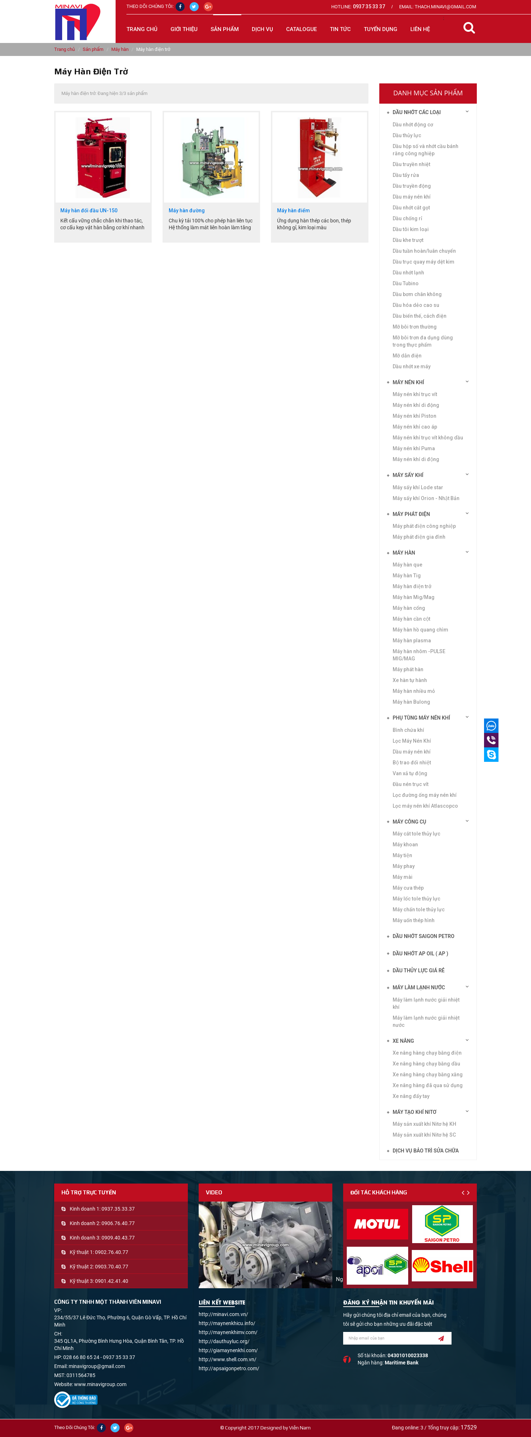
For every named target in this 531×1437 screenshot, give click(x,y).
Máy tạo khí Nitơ (414, 1112)
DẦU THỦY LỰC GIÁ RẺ (419, 970)
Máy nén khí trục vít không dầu (428, 437)
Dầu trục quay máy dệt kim (423, 262)
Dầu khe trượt (408, 240)
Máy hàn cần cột (411, 619)
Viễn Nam (300, 1428)
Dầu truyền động (412, 186)
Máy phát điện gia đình (419, 537)
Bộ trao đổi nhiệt (412, 762)
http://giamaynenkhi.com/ (228, 1350)
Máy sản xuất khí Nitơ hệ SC (424, 1135)
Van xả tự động (410, 773)
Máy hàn (120, 49)
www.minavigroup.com (100, 1384)
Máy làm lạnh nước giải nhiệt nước (426, 1021)
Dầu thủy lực (407, 135)
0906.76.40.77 (118, 1223)
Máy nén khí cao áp (415, 427)
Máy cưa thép (408, 888)
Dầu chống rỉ (407, 218)
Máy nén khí (408, 382)
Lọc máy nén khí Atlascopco (425, 806)
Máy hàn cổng (409, 608)
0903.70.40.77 (111, 1266)
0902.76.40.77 (111, 1252)
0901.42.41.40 (111, 1281)
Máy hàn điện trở (412, 586)
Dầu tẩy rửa (406, 175)
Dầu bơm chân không (417, 294)
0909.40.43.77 (118, 1238)
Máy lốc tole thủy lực (416, 899)
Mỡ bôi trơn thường (415, 327)
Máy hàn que (407, 565)
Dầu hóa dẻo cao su (416, 305)
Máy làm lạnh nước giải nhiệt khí (426, 1003)
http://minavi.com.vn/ (223, 1314)
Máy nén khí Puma (414, 448)
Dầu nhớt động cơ (413, 124)
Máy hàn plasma (412, 640)
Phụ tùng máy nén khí (421, 718)
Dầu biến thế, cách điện (419, 316)
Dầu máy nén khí (412, 752)
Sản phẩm (93, 49)
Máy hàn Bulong (411, 702)
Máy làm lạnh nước (419, 987)
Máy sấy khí (408, 475)
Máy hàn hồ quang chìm (420, 630)
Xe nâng (403, 1041)
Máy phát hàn (408, 669)
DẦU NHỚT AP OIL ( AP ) (420, 953)
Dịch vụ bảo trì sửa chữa (426, 1151)
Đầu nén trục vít (410, 784)
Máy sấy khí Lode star (418, 487)
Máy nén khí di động (416, 459)
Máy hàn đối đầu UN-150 (88, 210)
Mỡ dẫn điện (407, 356)
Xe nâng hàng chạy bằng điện (427, 1053)
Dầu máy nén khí (412, 197)
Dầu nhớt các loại (417, 112)
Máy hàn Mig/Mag (414, 597)
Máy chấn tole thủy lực (419, 909)
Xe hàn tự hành (410, 680)
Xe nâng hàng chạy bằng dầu (426, 1064)
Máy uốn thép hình (414, 920)
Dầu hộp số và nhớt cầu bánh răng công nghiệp (425, 149)
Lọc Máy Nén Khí (412, 741)
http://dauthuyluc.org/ (224, 1341)
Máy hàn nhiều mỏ (414, 691)
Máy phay (404, 866)
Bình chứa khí (408, 730)
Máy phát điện (411, 514)
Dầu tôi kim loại (411, 229)
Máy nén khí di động (416, 405)
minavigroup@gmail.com (97, 1366)
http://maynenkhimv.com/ (228, 1332)
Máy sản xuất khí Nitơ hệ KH (424, 1124)
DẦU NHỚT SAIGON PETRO (423, 936)
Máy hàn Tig (407, 575)
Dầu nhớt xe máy (412, 366)
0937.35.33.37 (118, 1209)
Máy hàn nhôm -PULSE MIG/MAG (419, 654)
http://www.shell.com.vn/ (227, 1359)
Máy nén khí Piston (414, 416)
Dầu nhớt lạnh (408, 272)
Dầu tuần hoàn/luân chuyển (424, 251)
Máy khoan (405, 844)
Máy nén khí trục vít (415, 394)
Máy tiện (402, 855)
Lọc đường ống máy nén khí (425, 795)
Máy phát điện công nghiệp (424, 526)
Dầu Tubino (406, 283)
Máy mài (403, 877)
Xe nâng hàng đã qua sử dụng (428, 1085)
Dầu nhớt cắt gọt (411, 207)
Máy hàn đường (187, 210)
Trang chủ (141, 29)
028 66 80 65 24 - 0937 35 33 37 (99, 1357)
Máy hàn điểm (293, 210)
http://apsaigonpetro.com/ (229, 1368)
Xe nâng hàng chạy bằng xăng (428, 1074)
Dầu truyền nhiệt (411, 164)
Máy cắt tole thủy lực (416, 834)
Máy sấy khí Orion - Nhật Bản (426, 498)
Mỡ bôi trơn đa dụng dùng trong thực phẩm (423, 341)
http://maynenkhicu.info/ (227, 1323)
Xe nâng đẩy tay (411, 1096)
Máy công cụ (409, 822)
